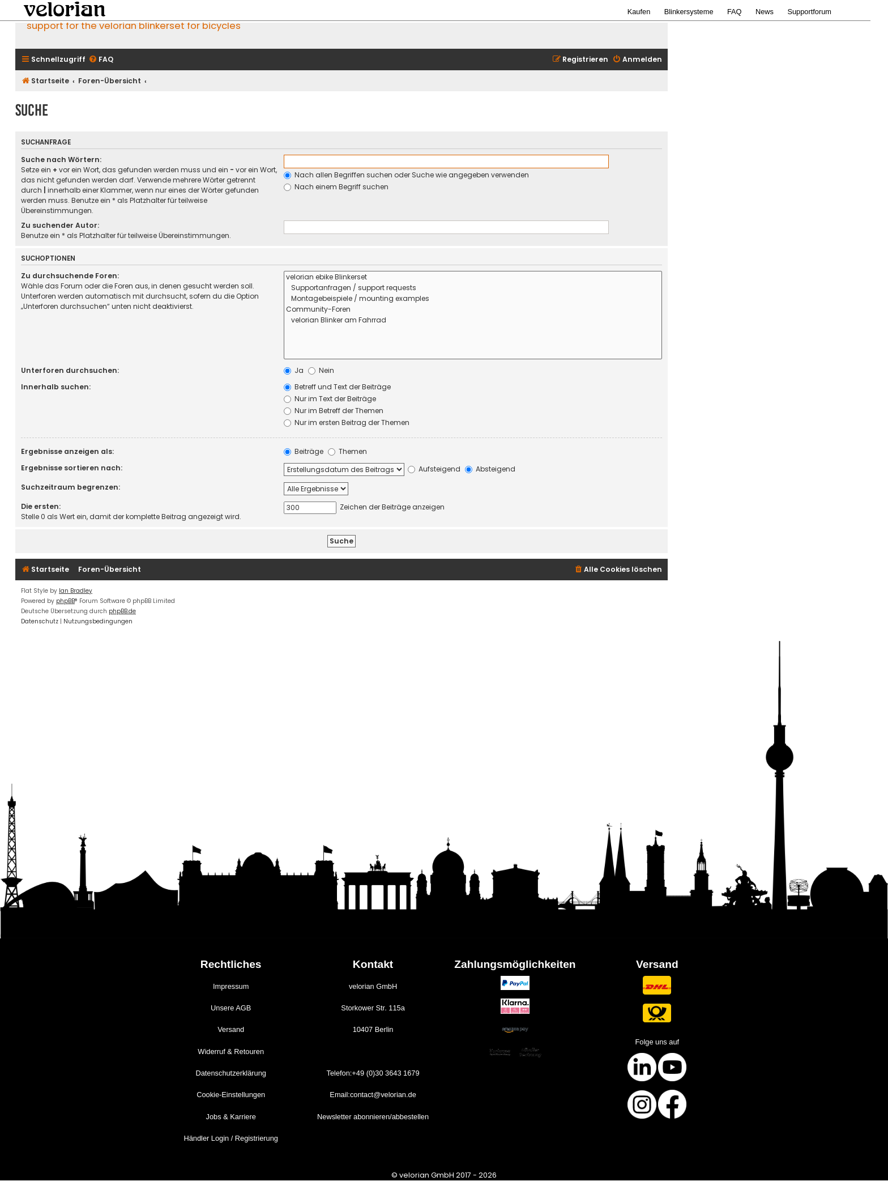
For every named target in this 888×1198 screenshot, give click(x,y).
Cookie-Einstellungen (231, 1094)
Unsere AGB (231, 1008)
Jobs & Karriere (231, 1116)
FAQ (734, 11)
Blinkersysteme (689, 11)
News (764, 11)
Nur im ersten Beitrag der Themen (346, 422)
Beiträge (303, 451)
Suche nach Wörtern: (61, 159)
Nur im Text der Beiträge (330, 398)
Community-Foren (473, 309)
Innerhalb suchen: (56, 387)
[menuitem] (100, 59)
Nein (321, 370)
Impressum (231, 986)
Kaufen (639, 11)
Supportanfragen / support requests (473, 288)
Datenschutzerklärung (230, 1073)
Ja (294, 370)
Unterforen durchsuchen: (70, 370)
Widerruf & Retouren (231, 1051)
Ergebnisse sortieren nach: (71, 468)
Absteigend (490, 469)
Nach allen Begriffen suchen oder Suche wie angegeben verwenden (406, 175)
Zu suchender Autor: (60, 225)
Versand (230, 1029)
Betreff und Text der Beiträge (337, 387)
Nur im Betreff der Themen (333, 410)
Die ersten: (41, 506)
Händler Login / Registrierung (230, 1138)
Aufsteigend (434, 469)
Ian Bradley (75, 591)
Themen (347, 451)
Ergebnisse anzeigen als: (67, 451)
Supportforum (809, 11)
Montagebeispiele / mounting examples (473, 299)
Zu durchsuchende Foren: (70, 276)
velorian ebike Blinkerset (473, 277)
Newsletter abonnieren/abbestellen (373, 1116)
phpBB (65, 601)
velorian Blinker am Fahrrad (473, 320)
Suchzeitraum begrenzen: (70, 487)
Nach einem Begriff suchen (336, 187)
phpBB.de (122, 611)
